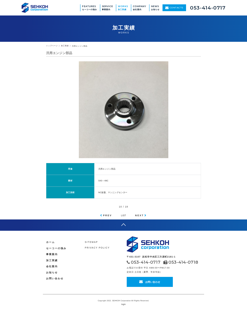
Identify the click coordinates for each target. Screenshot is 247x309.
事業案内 (52, 254)
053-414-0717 (208, 8)
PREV (107, 215)
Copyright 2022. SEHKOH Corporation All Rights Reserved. (123, 301)
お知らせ (52, 272)
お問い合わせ (149, 281)
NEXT (139, 215)
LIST (123, 215)
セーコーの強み (56, 248)
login (123, 304)
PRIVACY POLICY (97, 247)
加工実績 (52, 260)
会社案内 (52, 266)
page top (123, 225)
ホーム (50, 242)
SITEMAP (91, 242)
